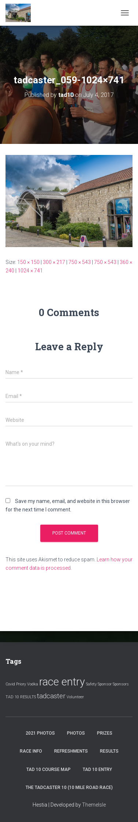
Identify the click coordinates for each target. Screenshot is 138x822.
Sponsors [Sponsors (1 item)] (121, 684)
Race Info (31, 751)
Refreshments (71, 751)
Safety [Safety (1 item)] (91, 684)
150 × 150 (28, 262)
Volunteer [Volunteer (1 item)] (75, 697)
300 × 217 (54, 262)
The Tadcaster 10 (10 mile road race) (69, 787)
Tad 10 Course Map (48, 769)
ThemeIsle (94, 805)
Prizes (104, 733)
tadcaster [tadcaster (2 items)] (51, 696)
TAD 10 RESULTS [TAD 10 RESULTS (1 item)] (20, 697)
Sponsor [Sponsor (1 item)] (105, 684)
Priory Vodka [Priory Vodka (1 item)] (27, 684)
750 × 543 (79, 262)
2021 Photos (40, 733)
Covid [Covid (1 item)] (10, 684)
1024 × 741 (30, 271)
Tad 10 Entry (97, 769)
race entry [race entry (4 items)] (62, 682)
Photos (76, 733)
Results (109, 751)
